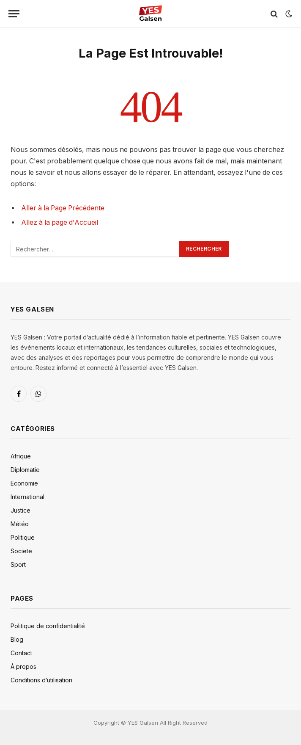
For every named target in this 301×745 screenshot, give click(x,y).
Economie (24, 483)
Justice (20, 510)
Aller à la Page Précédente (62, 208)
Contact (21, 653)
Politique (23, 537)
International (27, 496)
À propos (23, 666)
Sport (18, 564)
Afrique (21, 456)
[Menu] (13, 13)
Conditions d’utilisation (41, 680)
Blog (17, 639)
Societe (21, 551)
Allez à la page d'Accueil (59, 222)
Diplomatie (25, 469)
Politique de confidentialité (48, 625)
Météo (20, 523)
